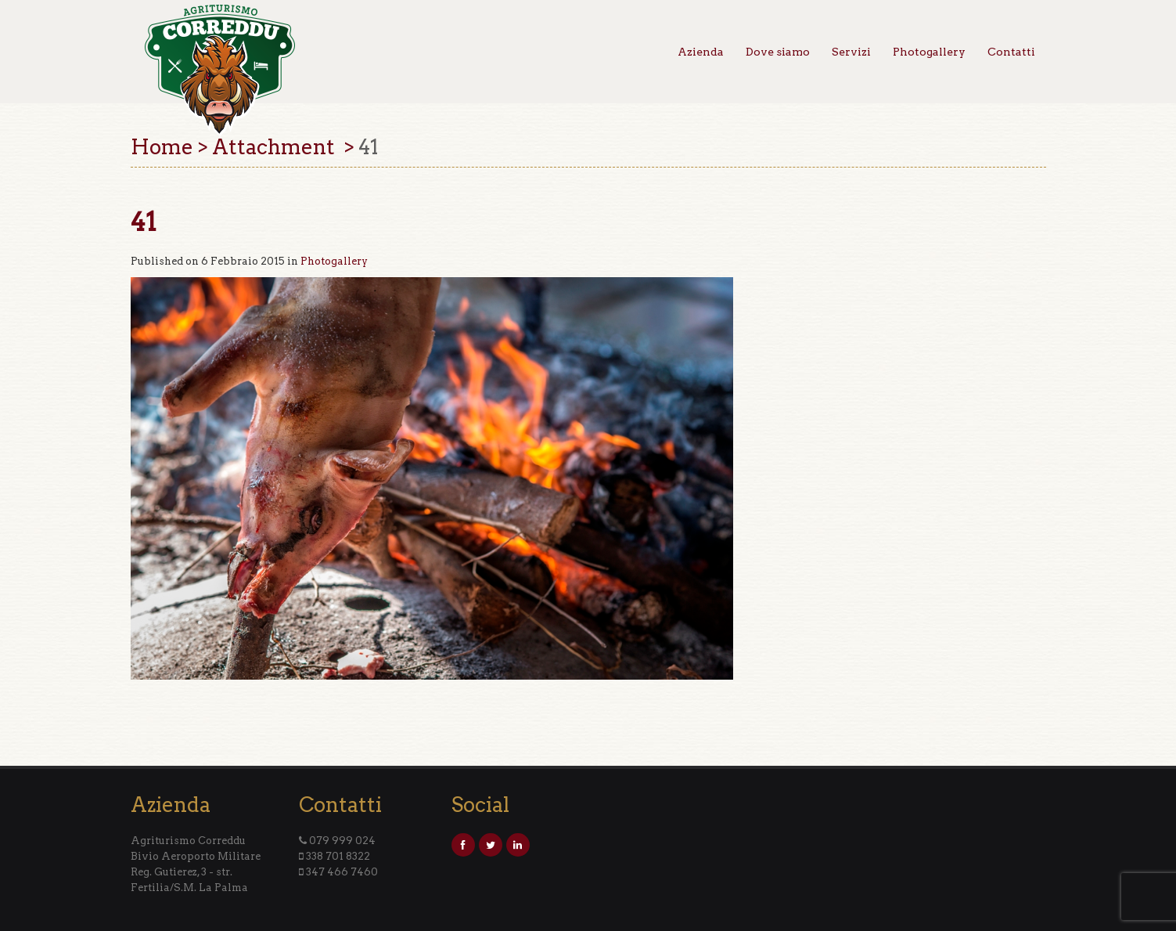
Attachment (276, 147)
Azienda (701, 51)
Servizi (851, 51)
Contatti (1011, 51)
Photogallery (929, 51)
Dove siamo (778, 51)
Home (162, 147)
